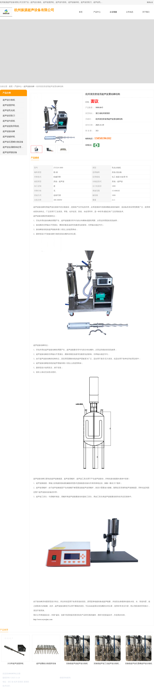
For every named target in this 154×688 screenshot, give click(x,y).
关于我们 (146, 12)
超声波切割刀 (9, 116)
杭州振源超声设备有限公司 (48, 678)
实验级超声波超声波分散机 (77, 663)
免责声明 (25, 686)
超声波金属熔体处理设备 (14, 147)
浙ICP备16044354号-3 (28, 678)
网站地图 (42, 686)
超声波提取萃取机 (11, 126)
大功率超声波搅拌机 (15, 663)
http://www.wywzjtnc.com (42, 619)
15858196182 (102, 138)
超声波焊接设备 (10, 152)
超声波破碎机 (9, 137)
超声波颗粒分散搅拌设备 (46, 663)
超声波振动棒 (29, 86)
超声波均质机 (9, 121)
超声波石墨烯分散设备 (13, 142)
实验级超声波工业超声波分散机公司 (108, 663)
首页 (81, 12)
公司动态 (129, 12)
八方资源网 (16, 686)
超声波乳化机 (9, 110)
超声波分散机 (9, 100)
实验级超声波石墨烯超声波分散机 (138, 663)
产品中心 (97, 12)
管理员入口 (33, 686)
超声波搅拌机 (9, 105)
